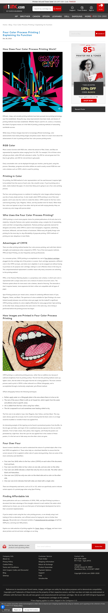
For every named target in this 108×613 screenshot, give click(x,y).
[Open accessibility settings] (3, 607)
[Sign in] (91, 8)
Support (72, 8)
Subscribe (98, 546)
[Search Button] (57, 8)
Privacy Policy (8, 561)
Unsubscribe (43, 578)
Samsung (77, 16)
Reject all (17, 610)
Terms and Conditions (11, 567)
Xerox (42, 528)
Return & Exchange (46, 564)
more (89, 16)
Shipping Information (46, 561)
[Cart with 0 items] (100, 7)
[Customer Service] (54, 556)
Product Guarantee (45, 567)
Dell (66, 16)
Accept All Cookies (31, 610)
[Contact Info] (89, 556)
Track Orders (82, 8)
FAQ (40, 575)
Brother (25, 16)
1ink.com (6, 520)
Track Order (43, 559)
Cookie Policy (8, 564)
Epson (46, 16)
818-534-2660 (80, 558)
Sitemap (6, 575)
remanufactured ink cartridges (44, 520)
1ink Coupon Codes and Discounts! (15, 570)
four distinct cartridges (52, 258)
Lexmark (57, 16)
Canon (36, 16)
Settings (7, 610)
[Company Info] (18, 556)
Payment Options (45, 570)
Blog (4, 573)
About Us (6, 559)
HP (16, 16)
